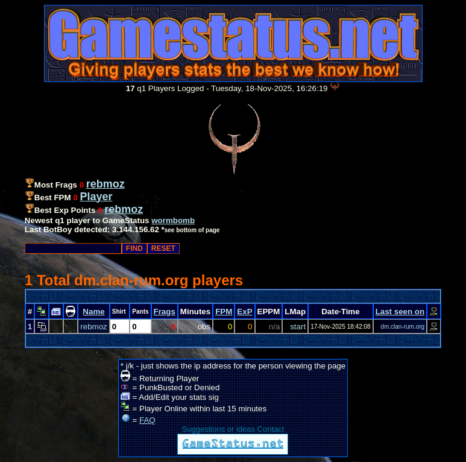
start (298, 326)
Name (93, 311)
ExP (244, 311)
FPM (223, 311)
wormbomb (173, 220)
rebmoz (93, 326)
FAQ (147, 420)
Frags (164, 311)
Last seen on (400, 311)
